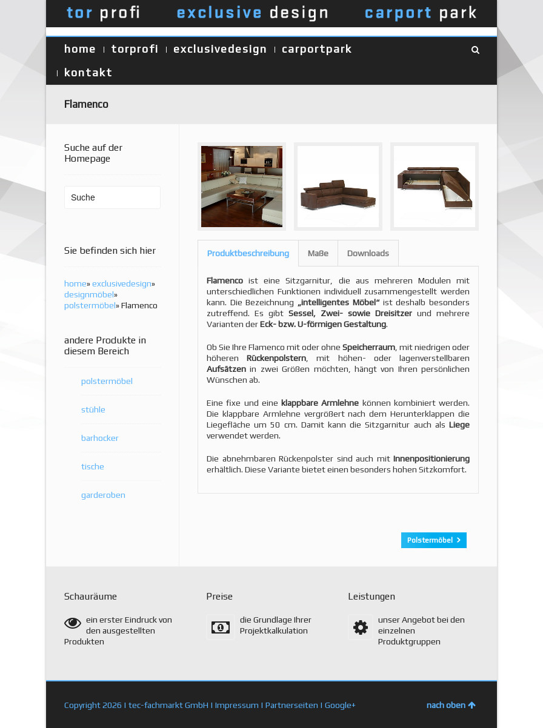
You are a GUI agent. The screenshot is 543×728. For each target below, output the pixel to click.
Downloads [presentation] (368, 253)
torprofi (135, 48)
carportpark (317, 48)
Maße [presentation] (318, 253)
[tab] (248, 253)
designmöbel (89, 294)
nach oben (451, 704)
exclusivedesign (220, 48)
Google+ (340, 704)
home (80, 48)
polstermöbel (90, 305)
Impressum (237, 704)
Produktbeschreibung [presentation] (248, 253)
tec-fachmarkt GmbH (168, 704)
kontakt (88, 72)
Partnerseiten (291, 704)
